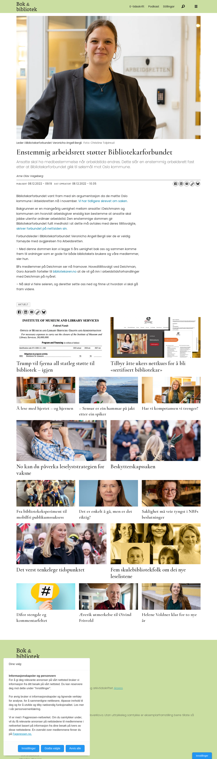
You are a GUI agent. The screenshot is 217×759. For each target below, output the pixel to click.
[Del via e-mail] (186, 183)
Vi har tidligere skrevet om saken (102, 201)
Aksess (118, 688)
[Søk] (183, 6)
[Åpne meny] (196, 6)
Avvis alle (75, 748)
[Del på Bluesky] (197, 183)
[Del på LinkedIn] (181, 183)
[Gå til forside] (26, 6)
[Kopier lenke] (192, 183)
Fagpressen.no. (22, 734)
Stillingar (169, 6)
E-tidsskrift (137, 6)
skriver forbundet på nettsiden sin (41, 229)
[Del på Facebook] (175, 183)
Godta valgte (52, 748)
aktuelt (23, 304)
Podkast (153, 6)
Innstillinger (202, 755)
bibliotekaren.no (64, 271)
